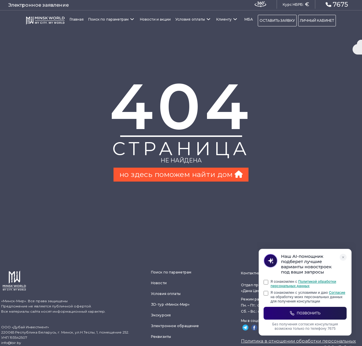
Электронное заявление (38, 5)
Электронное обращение (175, 326)
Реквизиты (161, 336)
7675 (336, 4)
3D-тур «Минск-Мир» (170, 304)
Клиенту (224, 19)
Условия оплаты (190, 19)
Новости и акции (155, 19)
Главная (77, 19)
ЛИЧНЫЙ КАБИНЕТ (317, 20)
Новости (158, 283)
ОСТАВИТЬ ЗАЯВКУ (277, 20)
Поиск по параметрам (108, 19)
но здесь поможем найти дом (181, 174)
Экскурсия (161, 315)
